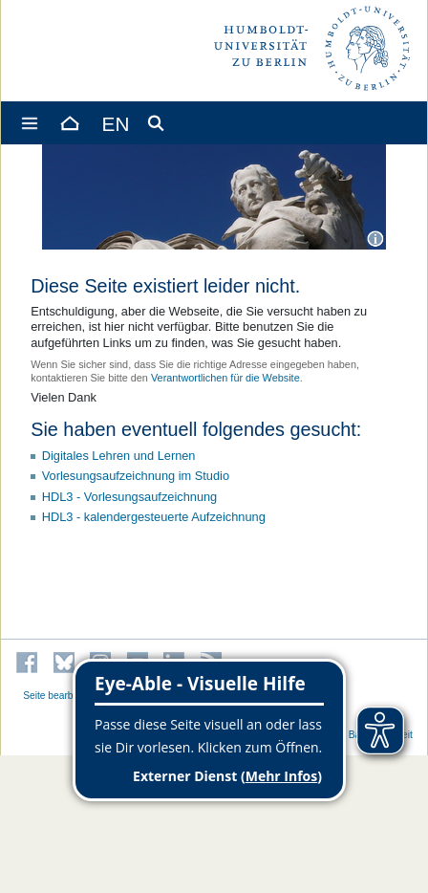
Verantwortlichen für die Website (225, 377)
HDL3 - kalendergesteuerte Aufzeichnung (154, 517)
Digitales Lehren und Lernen (119, 455)
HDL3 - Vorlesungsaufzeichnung (130, 497)
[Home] (69, 122)
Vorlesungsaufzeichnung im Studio (135, 475)
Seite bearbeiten (59, 695)
